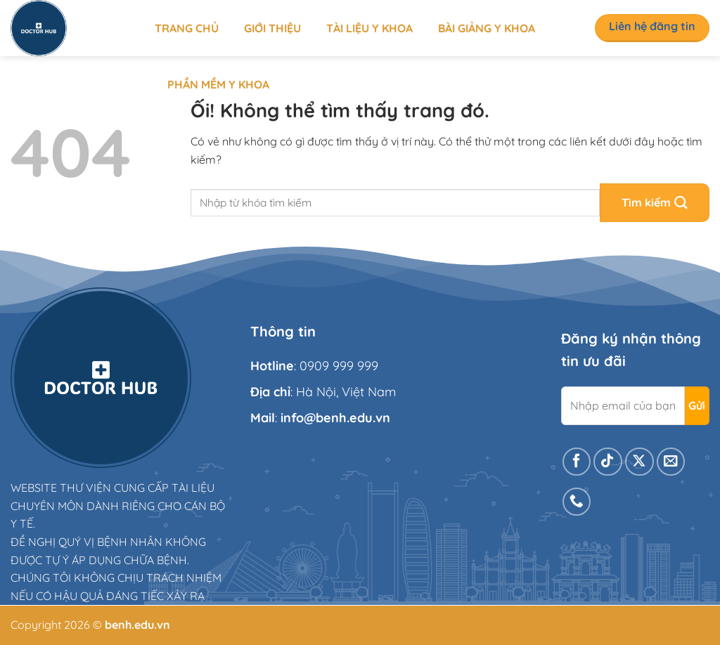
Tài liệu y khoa (369, 28)
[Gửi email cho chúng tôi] (671, 462)
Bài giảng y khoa (486, 28)
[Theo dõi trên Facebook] (576, 462)
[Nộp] (654, 202)
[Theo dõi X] (639, 462)
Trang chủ (187, 28)
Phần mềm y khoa (218, 84)
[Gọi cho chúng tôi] (576, 502)
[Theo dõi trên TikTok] (607, 462)
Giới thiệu (272, 28)
